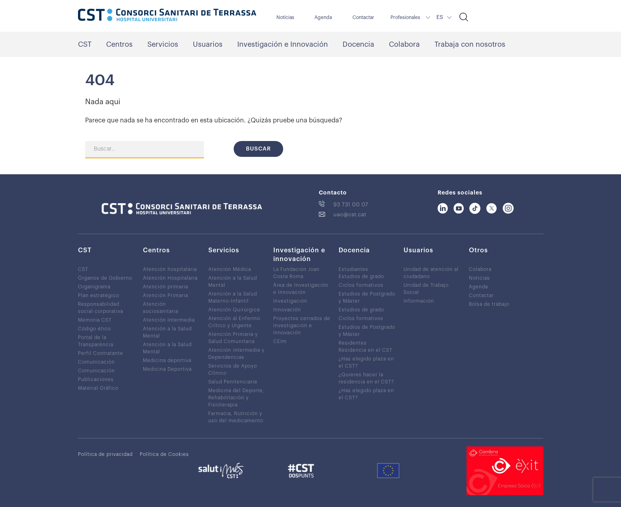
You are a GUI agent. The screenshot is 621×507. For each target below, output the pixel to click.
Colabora (404, 44)
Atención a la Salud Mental (167, 332)
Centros (119, 44)
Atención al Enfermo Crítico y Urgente (234, 322)
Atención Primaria (165, 295)
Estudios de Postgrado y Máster (367, 297)
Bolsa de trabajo (489, 304)
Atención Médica (229, 269)
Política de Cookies (164, 454)
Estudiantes (353, 269)
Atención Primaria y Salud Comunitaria (233, 338)
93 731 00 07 (350, 204)
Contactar (363, 17)
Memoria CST (95, 320)
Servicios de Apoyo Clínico (232, 369)
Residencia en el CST (365, 350)
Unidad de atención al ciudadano (431, 273)
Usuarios (208, 44)
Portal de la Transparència (95, 341)
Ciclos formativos (361, 285)
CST (84, 44)
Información (419, 301)
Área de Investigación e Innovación (300, 289)
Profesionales (405, 17)
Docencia (358, 44)
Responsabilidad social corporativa (100, 308)
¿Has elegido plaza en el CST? (366, 362)
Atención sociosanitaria (160, 308)
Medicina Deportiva (167, 369)
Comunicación (96, 362)
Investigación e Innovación (282, 44)
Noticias (479, 278)
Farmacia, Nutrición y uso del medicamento (235, 417)
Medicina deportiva (167, 360)
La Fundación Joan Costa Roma (296, 273)
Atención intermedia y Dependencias (236, 354)
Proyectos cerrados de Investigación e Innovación (301, 325)
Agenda (323, 17)
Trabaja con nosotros (469, 44)
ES (439, 17)
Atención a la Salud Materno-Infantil (232, 297)
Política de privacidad (105, 454)
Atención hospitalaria (170, 269)
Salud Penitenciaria (232, 381)
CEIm (280, 341)
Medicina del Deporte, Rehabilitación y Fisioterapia (236, 397)
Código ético (94, 328)
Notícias (285, 17)
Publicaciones (96, 379)
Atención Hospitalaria (170, 278)
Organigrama (94, 286)
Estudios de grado (361, 276)
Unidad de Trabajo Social (426, 289)
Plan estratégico (98, 295)
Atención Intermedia (169, 320)
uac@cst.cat (349, 214)
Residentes (353, 343)
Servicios (162, 44)
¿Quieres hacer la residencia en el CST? (366, 378)
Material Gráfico (98, 388)
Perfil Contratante (100, 353)
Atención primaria (165, 286)
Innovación (287, 309)
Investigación (290, 301)
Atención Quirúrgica (234, 309)
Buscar (258, 149)
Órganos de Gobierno (105, 278)
